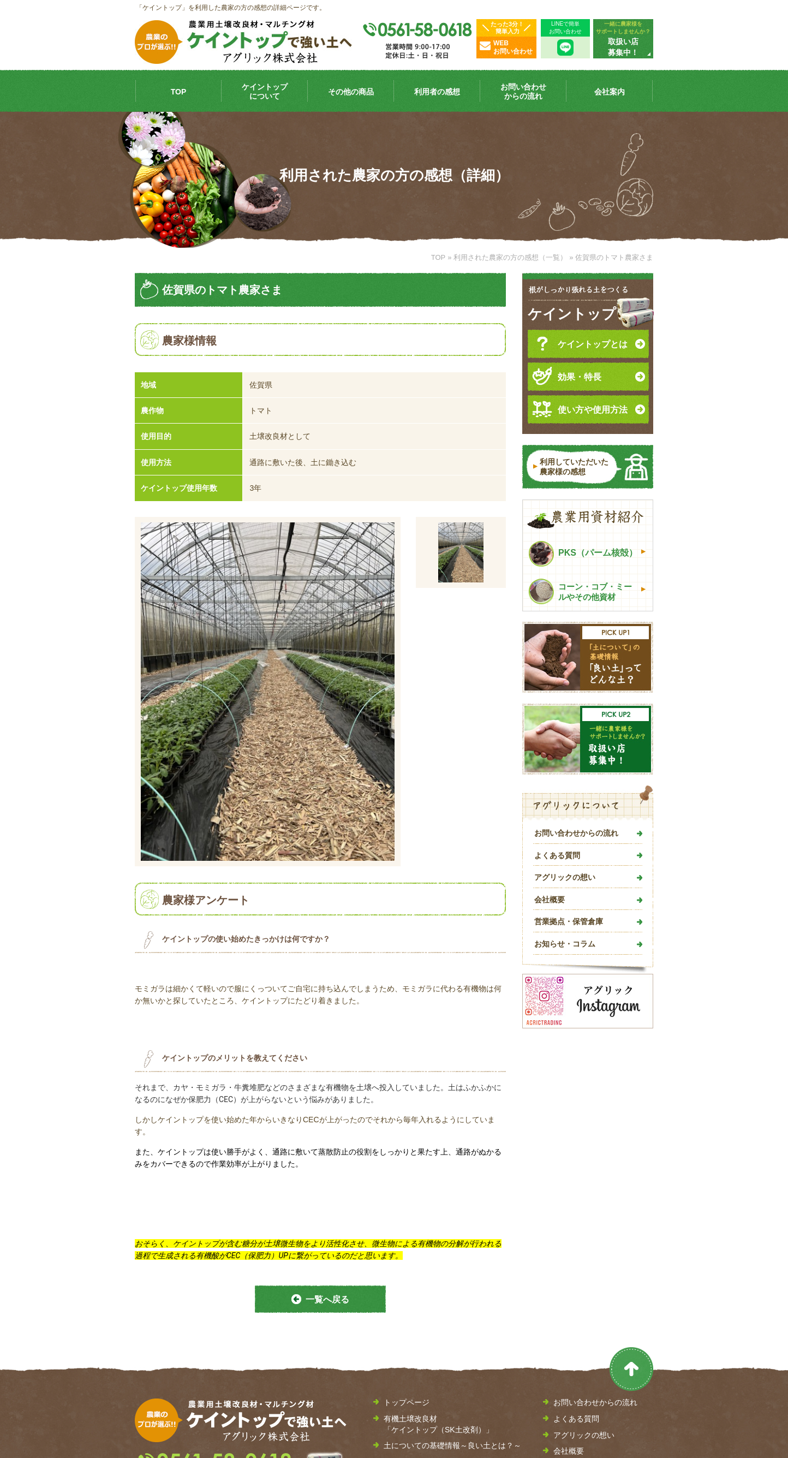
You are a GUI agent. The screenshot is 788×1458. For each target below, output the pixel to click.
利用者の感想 (437, 91)
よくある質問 (557, 855)
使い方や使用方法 (580, 409)
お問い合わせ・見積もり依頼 (603, 1336)
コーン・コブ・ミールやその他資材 (580, 591)
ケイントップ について (265, 91)
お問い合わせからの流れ (576, 833)
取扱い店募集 (576, 1320)
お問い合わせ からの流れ (523, 91)
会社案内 (609, 91)
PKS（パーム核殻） (582, 554)
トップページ (406, 1255)
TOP (179, 91)
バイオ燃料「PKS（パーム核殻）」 (445, 1358)
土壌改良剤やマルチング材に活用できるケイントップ (452, 1336)
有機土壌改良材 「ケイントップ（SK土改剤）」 (438, 1277)
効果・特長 (566, 376)
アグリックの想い (564, 877)
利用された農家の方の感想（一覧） (510, 257)
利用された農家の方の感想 (429, 1390)
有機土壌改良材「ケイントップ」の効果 (452, 1315)
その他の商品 (351, 91)
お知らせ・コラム (564, 943)
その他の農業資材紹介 (422, 1374)
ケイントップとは (580, 343)
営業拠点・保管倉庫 (568, 921)
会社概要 (549, 899)
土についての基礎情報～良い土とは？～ (452, 1298)
